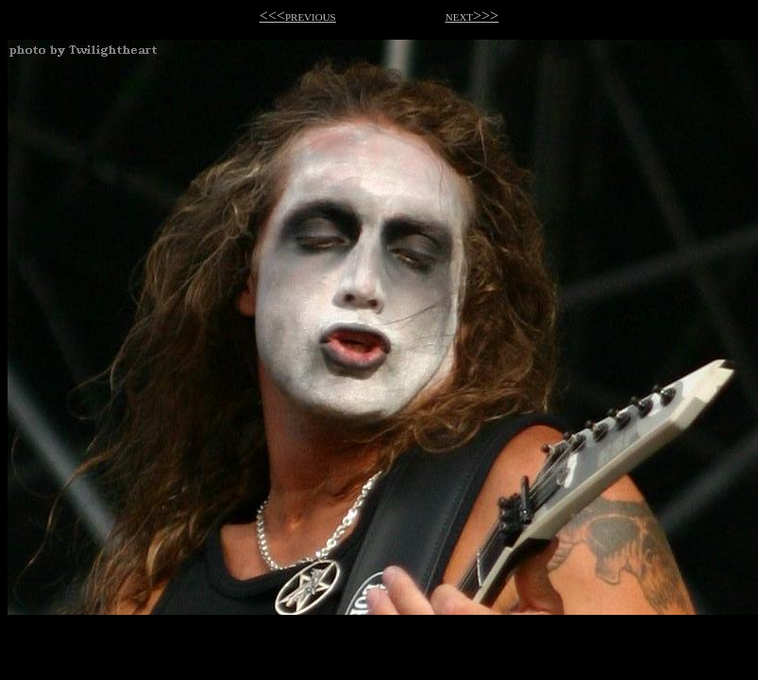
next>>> (472, 16)
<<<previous (298, 16)
